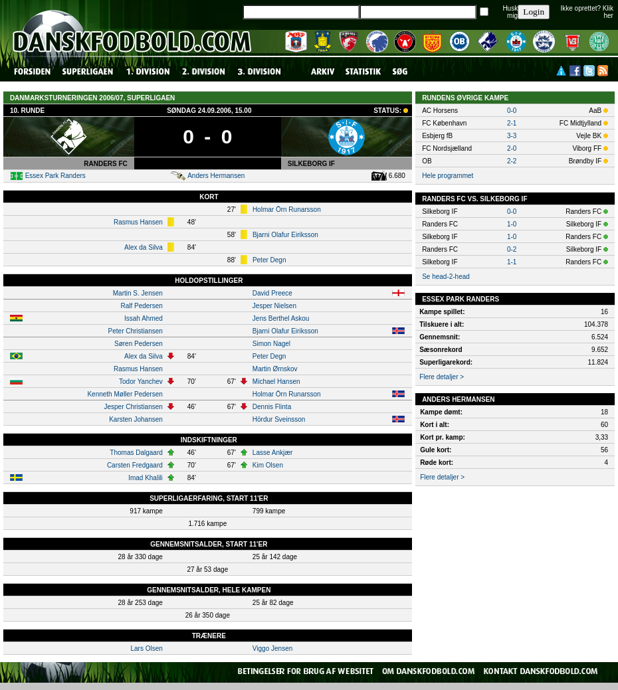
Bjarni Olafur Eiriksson (285, 234)
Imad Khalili (145, 477)
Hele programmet (447, 175)
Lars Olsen (146, 648)
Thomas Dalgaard (136, 452)
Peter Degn (269, 260)
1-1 (511, 262)
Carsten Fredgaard (135, 465)
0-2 (511, 249)
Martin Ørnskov (275, 369)
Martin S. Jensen (138, 293)
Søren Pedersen (138, 343)
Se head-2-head (446, 276)
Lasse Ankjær (273, 452)
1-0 (511, 224)
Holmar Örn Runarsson (287, 209)
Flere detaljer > (441, 377)
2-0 (511, 148)
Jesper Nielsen (274, 305)
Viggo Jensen (272, 648)
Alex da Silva (143, 247)
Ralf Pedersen (141, 305)
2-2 (511, 161)
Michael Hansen (276, 381)
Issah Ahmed (143, 318)
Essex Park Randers (55, 175)
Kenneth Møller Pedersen (124, 394)
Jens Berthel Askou (281, 318)
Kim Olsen (268, 465)
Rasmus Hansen (138, 222)
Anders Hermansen (216, 175)
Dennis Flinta (272, 406)
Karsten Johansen (136, 419)
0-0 (511, 110)
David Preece (272, 293)
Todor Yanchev (141, 381)
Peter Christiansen (135, 331)
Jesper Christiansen (133, 406)
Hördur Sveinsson (279, 419)
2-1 (511, 123)
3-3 (511, 135)
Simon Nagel (271, 343)
